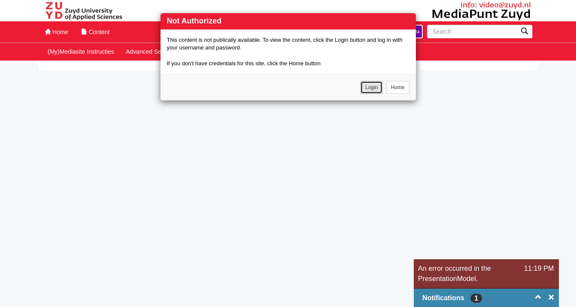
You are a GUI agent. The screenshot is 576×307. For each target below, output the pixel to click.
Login (371, 87)
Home (397, 87)
